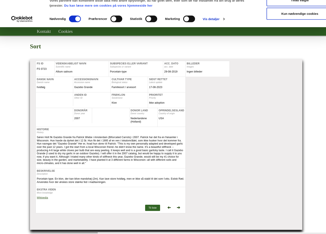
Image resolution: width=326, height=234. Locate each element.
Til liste (152, 207)
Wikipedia (42, 197)
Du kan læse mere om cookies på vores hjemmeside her (108, 30)
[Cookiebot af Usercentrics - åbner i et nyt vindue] (22, 43)
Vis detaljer (211, 43)
